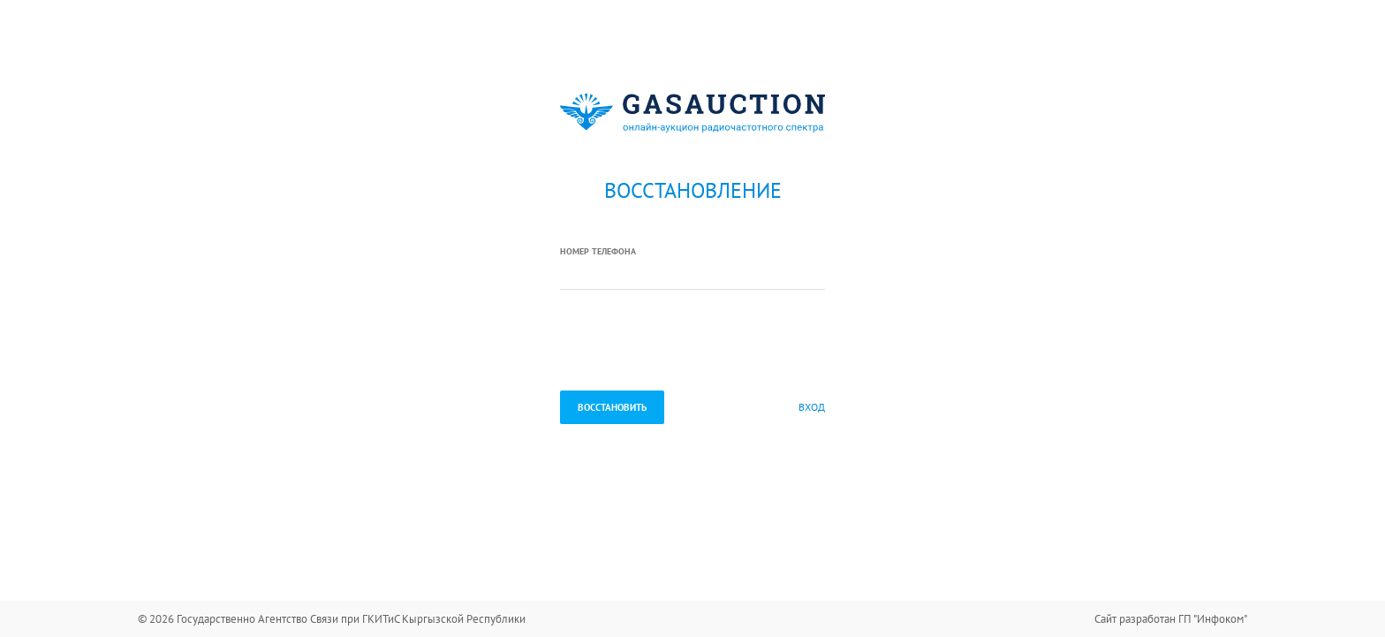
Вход (811, 406)
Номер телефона (598, 251)
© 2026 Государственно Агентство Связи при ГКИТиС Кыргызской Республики (332, 618)
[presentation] (694, 341)
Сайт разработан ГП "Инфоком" (1170, 618)
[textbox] (692, 275)
